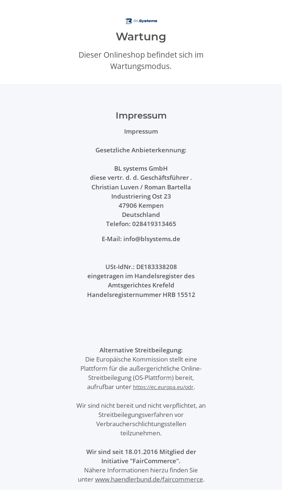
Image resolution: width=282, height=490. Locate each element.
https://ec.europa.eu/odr (163, 387)
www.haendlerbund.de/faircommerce (149, 479)
